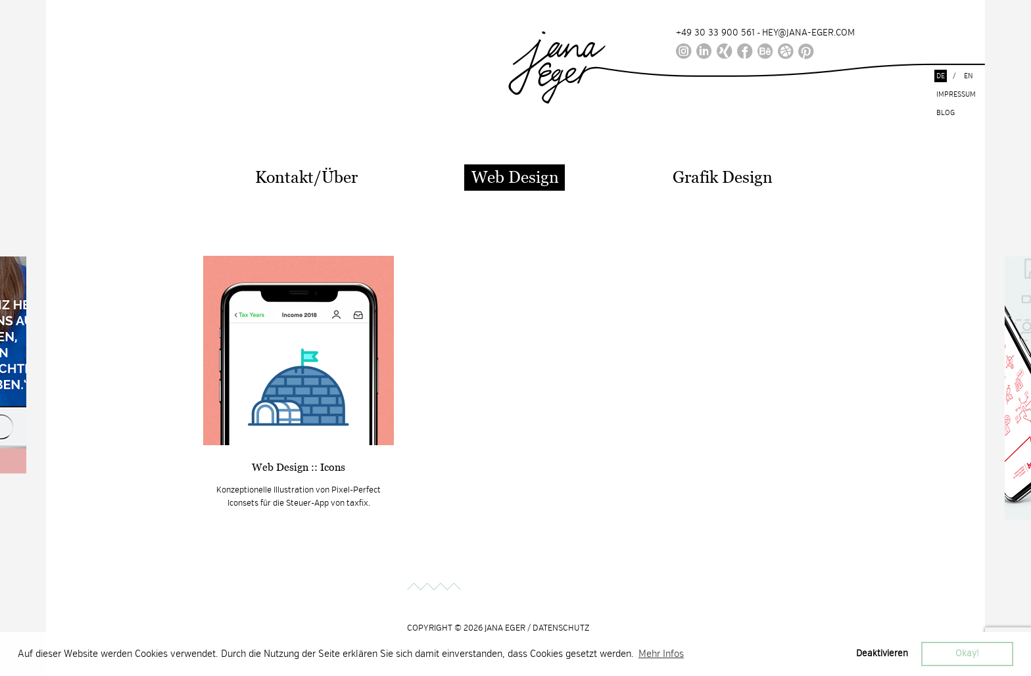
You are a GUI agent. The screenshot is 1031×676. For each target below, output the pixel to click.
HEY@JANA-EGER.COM (808, 32)
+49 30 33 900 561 (715, 32)
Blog (945, 113)
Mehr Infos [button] (661, 654)
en (968, 76)
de (940, 76)
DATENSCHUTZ (561, 628)
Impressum (956, 94)
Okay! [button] (967, 653)
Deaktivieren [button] (882, 653)
